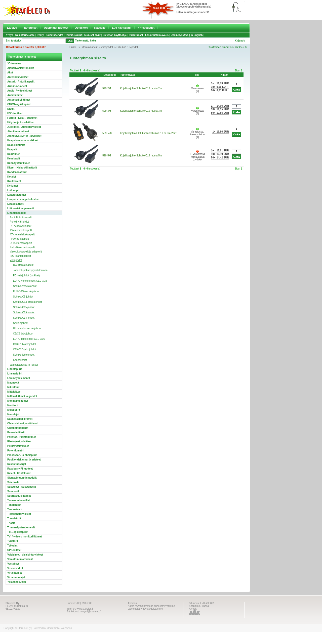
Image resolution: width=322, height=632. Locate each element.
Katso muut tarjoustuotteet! (192, 12)
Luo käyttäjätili (121, 27)
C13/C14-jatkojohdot (24, 344)
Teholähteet (14, 504)
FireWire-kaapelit (19, 238)
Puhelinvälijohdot (19, 221)
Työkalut (12, 545)
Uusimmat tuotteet (56, 27)
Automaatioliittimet (18, 99)
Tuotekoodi (109, 74)
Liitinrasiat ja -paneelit (20, 208)
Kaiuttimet (13, 154)
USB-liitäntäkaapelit (21, 243)
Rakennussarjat (16, 464)
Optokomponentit (17, 428)
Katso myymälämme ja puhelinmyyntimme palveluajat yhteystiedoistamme (151, 607)
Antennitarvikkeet (17, 77)
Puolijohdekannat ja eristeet (24, 459)
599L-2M (107, 133)
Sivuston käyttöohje (115, 35)
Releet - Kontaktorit (18, 473)
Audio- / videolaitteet (19, 90)
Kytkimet (12, 185)
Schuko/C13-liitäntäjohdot (27, 302)
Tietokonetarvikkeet (19, 514)
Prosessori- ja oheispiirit (22, 455)
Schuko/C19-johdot (127, 47)
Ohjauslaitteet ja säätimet (22, 423)
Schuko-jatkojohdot (23, 354)
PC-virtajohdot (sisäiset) (26, 275)
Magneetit (13, 382)
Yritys (9, 35)
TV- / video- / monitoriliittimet (24, 536)
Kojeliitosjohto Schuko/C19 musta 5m (141, 155)
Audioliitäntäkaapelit (21, 217)
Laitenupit (13, 190)
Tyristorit (12, 541)
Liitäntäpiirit (14, 369)
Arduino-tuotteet (17, 86)
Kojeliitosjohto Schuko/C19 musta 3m (141, 110)
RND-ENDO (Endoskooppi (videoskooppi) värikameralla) (193, 5)
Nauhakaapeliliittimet (19, 418)
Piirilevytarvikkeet (18, 446)
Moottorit (12, 405)
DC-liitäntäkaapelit (23, 265)
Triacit (11, 523)
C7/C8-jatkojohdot (23, 333)
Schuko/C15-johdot (23, 307)
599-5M (106, 155)
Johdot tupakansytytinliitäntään (30, 270)
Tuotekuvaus (127, 74)
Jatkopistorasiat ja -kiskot (24, 364)
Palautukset (136, 35)
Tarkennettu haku (85, 40)
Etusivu (12, 27)
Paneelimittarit (16, 432)
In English (197, 35)
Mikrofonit (13, 387)
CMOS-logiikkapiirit (18, 104)
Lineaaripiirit (14, 373)
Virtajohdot (107, 47)
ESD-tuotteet (15, 113)
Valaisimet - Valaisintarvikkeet (25, 554)
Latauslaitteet (15, 203)
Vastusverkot (15, 568)
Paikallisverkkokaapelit (22, 247)
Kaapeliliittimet (16, 145)
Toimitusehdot (54, 35)
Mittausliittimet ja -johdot (22, 396)
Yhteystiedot (146, 27)
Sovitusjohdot (20, 323)
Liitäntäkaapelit (89, 47)
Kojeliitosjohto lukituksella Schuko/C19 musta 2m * (148, 133)
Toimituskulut (73, 35)
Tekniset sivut (92, 35)
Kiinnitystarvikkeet (18, 163)
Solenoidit (13, 482)
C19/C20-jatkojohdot (24, 349)
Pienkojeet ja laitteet (19, 441)
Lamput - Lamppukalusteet (23, 199)
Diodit (10, 108)
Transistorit (14, 518)
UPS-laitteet (14, 550)
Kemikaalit (13, 158)
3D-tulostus (14, 63)
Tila (197, 74)
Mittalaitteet (14, 391)
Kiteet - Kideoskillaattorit (22, 167)
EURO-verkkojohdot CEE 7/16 (30, 280)
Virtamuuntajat (16, 577)
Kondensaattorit (17, 172)
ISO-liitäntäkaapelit (20, 256)
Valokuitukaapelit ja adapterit (26, 251)
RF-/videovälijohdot (20, 226)
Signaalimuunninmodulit (22, 477)
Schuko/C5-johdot (23, 296)
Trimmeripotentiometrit (21, 527)
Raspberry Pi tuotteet (20, 468)
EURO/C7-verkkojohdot (26, 291)
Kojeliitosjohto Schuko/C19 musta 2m (141, 88)
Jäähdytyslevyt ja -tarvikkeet (24, 136)
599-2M (106, 88)
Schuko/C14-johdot (23, 317)
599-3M (106, 110)
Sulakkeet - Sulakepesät (21, 486)
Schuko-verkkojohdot (24, 286)
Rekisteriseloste (25, 35)
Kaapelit (12, 149)
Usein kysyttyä (179, 35)
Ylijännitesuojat (16, 581)
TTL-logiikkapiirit (17, 532)
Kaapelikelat (20, 360)
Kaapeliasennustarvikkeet (22, 140)
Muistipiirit (13, 409)
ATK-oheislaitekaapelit (22, 234)
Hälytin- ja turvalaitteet (20, 122)
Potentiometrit (15, 450)
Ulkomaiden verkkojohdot (27, 328)
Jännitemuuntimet (18, 131)
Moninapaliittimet (17, 400)
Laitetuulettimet (16, 194)
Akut (10, 72)
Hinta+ (224, 74)
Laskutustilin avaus (157, 35)
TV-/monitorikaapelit (21, 230)
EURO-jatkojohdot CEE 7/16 (29, 339)
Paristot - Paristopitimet (21, 437)
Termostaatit (14, 509)
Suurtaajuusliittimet (19, 495)
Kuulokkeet (14, 181)
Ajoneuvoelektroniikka (20, 68)
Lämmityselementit (18, 378)
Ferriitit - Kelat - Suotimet (22, 117)
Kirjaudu (240, 40)
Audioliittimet (15, 95)
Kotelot (11, 176)
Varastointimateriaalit (20, 559)
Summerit (13, 491)
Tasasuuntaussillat (18, 500)
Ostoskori (81, 27)
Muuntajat (13, 414)
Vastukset (13, 563)
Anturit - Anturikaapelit (20, 81)
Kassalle (99, 27)
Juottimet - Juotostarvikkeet (24, 126)
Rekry (40, 35)
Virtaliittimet (14, 572)
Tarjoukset (30, 27)
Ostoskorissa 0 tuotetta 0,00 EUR (26, 47)
